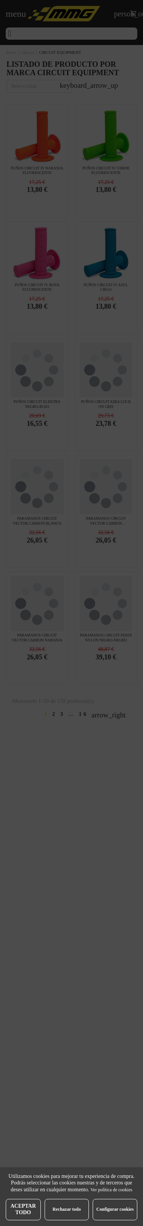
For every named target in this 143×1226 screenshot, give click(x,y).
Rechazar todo (67, 1209)
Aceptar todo (23, 1209)
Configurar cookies (115, 1209)
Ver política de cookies (111, 1189)
